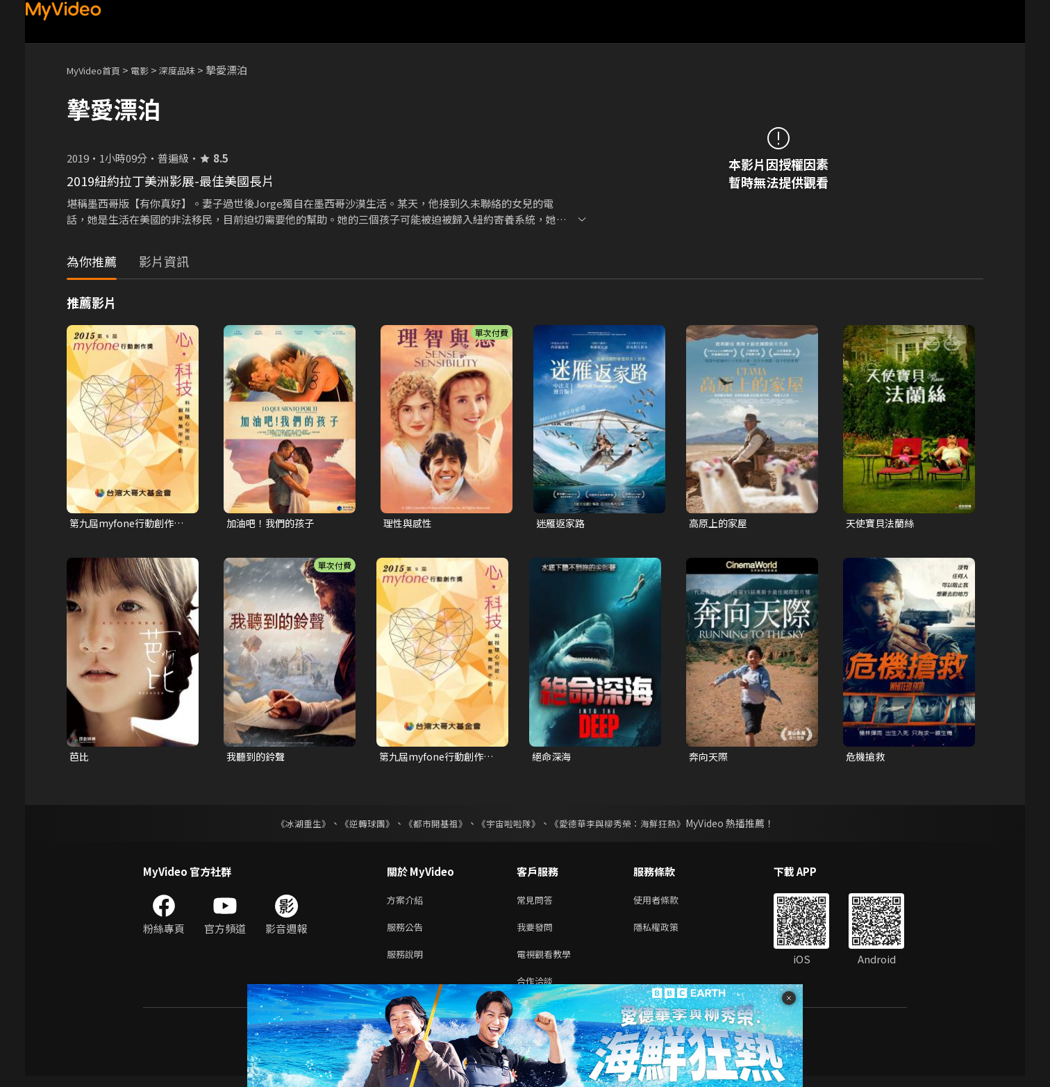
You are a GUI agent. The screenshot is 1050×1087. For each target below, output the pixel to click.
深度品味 (192, 70)
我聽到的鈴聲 (257, 758)
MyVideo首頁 (98, 70)
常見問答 (537, 903)
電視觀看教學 (548, 961)
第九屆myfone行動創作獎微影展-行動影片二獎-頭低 (439, 758)
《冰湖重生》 (291, 826)
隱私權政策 (668, 932)
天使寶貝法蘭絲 (882, 523)
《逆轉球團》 (359, 826)
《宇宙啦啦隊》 (510, 826)
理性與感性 (409, 523)
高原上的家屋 (720, 523)
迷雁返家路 (562, 523)
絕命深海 (553, 758)
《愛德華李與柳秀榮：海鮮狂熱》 (626, 826)
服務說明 (407, 961)
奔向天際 (710, 758)
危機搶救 (867, 758)
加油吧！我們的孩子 (273, 523)
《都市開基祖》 (432, 826)
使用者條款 (668, 903)
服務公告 (407, 932)
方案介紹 (407, 903)
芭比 (79, 758)
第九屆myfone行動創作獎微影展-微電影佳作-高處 (129, 523)
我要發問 (537, 932)
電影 (150, 70)
